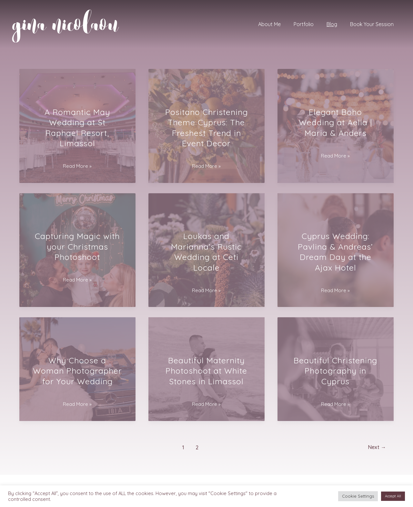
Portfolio (310, 24)
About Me (278, 24)
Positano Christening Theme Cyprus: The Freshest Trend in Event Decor (206, 127)
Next (375, 447)
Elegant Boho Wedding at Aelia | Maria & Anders (335, 122)
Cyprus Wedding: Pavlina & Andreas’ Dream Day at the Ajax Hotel (335, 252)
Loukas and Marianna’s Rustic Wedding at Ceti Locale (206, 252)
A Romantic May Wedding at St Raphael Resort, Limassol (77, 127)
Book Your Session (373, 24)
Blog (335, 24)
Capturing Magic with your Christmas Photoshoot (77, 246)
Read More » (77, 166)
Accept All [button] (393, 496)
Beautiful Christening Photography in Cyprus (335, 370)
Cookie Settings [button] (358, 496)
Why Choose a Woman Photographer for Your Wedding (77, 370)
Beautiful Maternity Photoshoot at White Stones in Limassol (206, 370)
